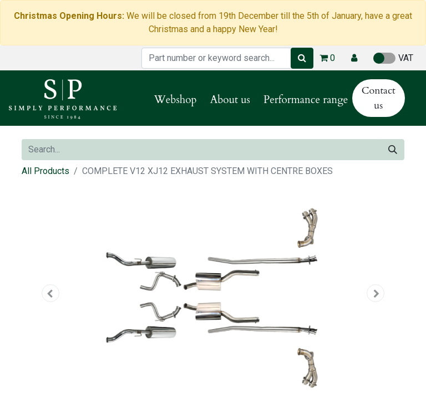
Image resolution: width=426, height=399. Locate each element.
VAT (393, 58)
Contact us (378, 98)
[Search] (302, 58)
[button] (354, 58)
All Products (45, 171)
